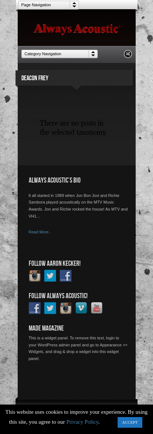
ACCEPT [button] (130, 422)
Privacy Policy (82, 422)
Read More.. (40, 232)
